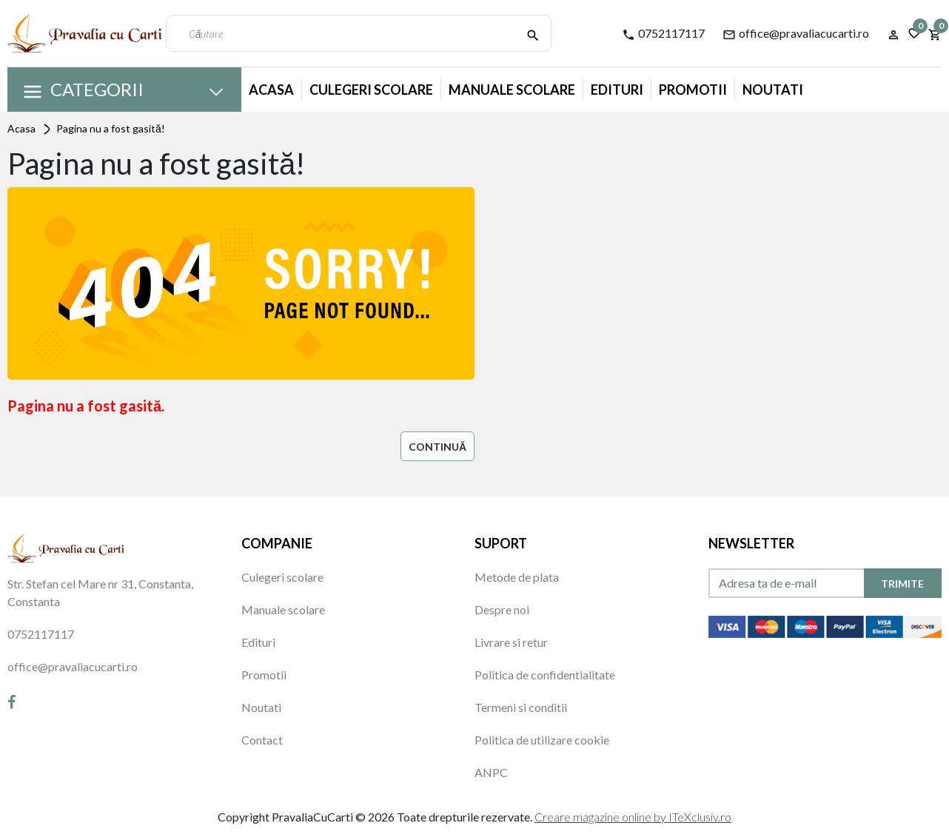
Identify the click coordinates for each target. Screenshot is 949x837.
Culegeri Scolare (371, 89)
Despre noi (501, 609)
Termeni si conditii (520, 707)
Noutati (772, 89)
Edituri (617, 89)
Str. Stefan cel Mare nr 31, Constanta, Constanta (100, 592)
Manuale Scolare (512, 89)
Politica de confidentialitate (544, 675)
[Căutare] (532, 33)
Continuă (437, 446)
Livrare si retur (511, 642)
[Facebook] (11, 701)
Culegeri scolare (282, 577)
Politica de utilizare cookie (541, 740)
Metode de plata (516, 577)
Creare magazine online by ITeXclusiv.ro (632, 817)
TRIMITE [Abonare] (902, 583)
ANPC (491, 772)
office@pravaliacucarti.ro (795, 33)
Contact (262, 740)
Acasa (271, 89)
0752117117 (663, 33)
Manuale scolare (283, 609)
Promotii (693, 89)
